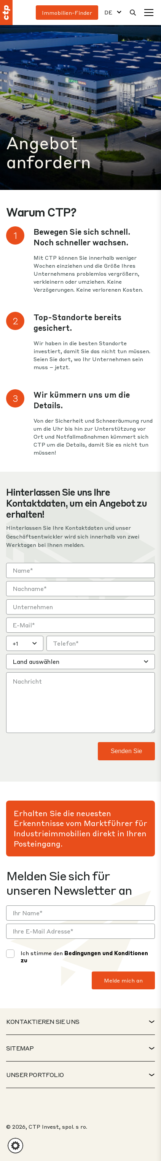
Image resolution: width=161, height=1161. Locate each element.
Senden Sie (126, 751)
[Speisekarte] (148, 12)
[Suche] (133, 12)
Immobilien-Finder (67, 12)
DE (108, 12)
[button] (15, 1145)
